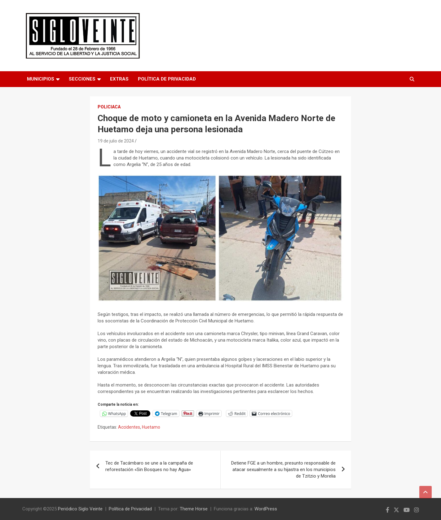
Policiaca (109, 106)
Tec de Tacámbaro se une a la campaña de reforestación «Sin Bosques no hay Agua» (149, 466)
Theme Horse (194, 509)
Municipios (40, 79)
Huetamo (151, 427)
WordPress (265, 509)
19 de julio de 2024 (116, 140)
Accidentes (129, 427)
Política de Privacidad (167, 79)
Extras (119, 79)
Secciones (82, 79)
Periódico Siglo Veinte (80, 509)
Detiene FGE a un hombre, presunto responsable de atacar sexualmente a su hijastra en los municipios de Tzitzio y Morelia (283, 469)
